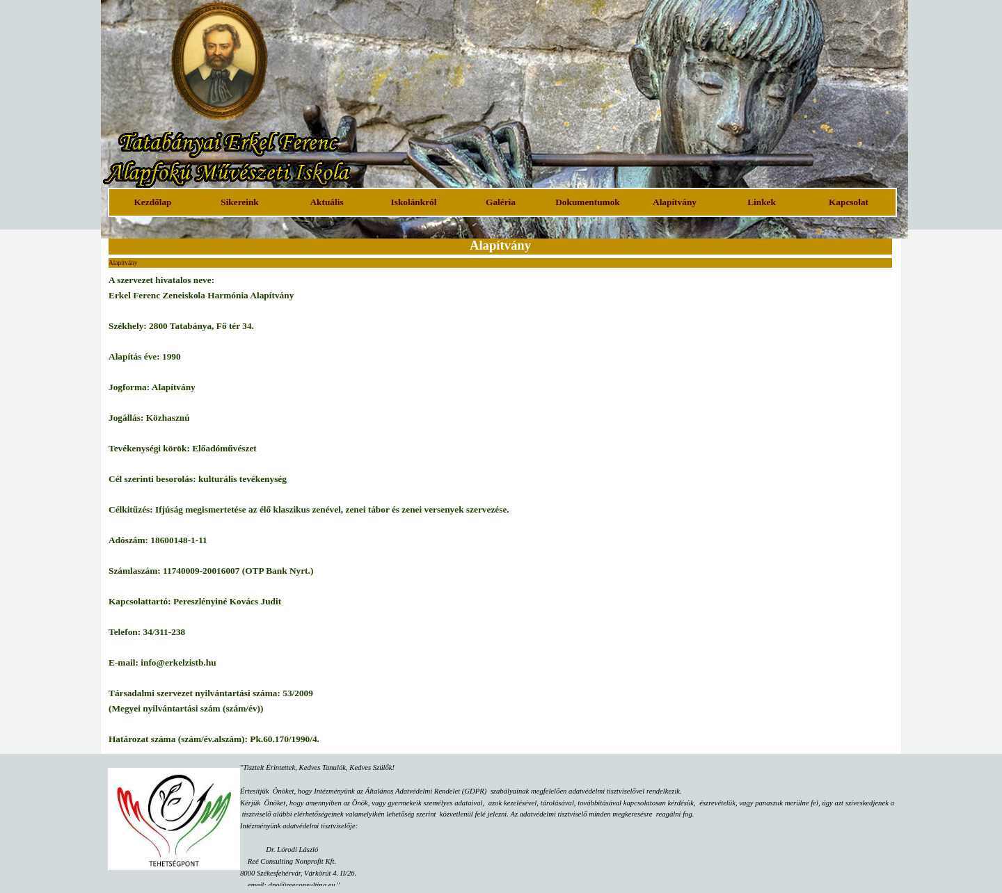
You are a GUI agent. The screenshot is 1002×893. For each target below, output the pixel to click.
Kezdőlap (152, 202)
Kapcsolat (848, 202)
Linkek (761, 202)
